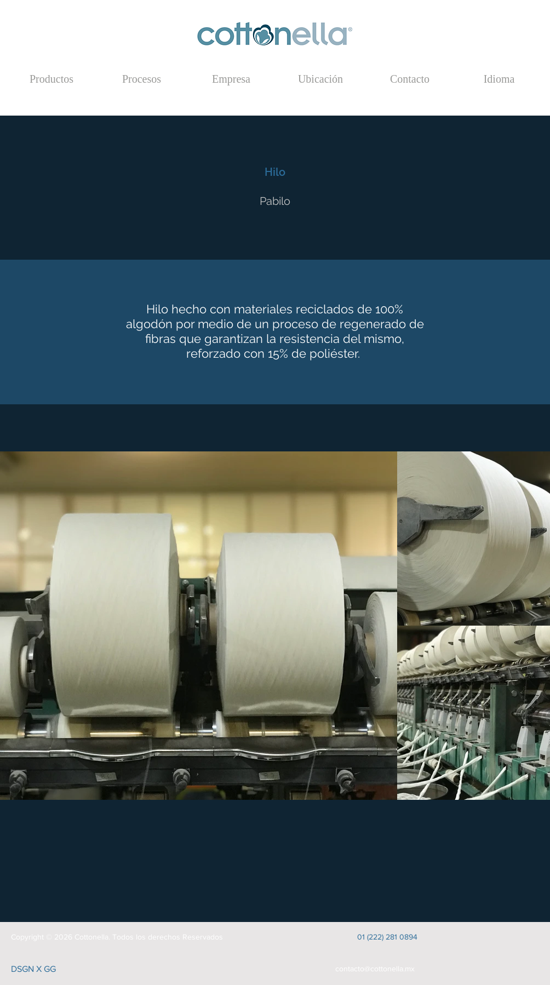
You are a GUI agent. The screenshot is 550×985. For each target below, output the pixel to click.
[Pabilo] (275, 201)
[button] (499, 79)
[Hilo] (275, 172)
